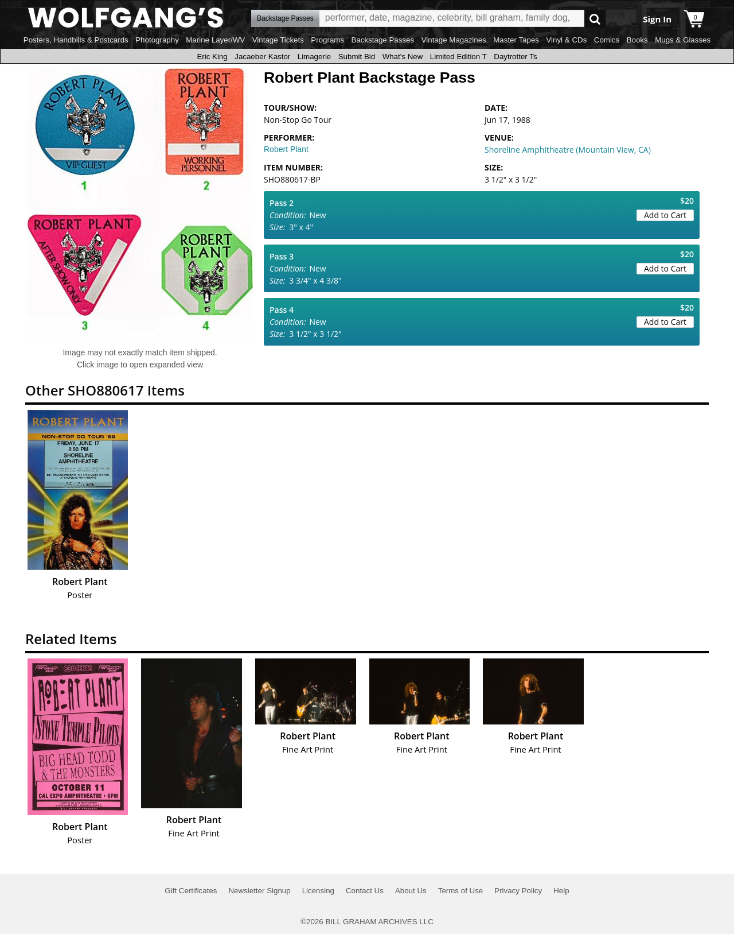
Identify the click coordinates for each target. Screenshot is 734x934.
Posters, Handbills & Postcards (76, 40)
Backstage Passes (383, 40)
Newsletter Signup (259, 890)
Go (595, 19)
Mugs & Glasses (682, 40)
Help (561, 890)
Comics (606, 40)
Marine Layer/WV (215, 40)
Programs (327, 40)
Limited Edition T (458, 56)
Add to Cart (665, 215)
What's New (402, 56)
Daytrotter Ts (515, 56)
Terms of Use (460, 890)
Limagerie (314, 56)
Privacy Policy (518, 890)
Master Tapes (516, 40)
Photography (157, 40)
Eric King (212, 56)
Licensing (318, 890)
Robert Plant (286, 149)
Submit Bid (356, 56)
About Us (411, 890)
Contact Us (365, 890)
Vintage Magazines (453, 40)
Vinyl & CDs (566, 40)
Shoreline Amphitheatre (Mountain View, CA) (568, 149)
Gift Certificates (191, 890)
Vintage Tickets (278, 40)
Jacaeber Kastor (262, 56)
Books (637, 40)
